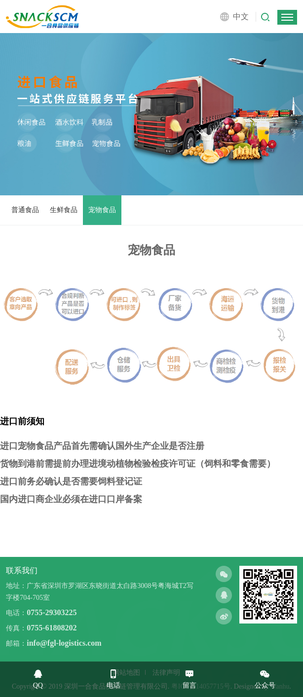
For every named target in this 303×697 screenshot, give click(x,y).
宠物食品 (102, 210)
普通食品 (25, 210)
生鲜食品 (63, 210)
